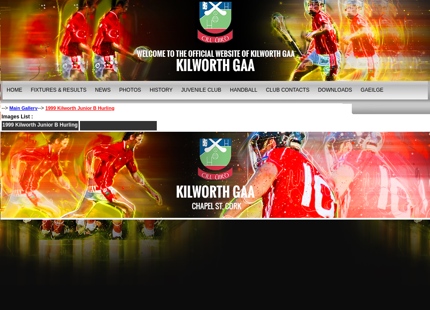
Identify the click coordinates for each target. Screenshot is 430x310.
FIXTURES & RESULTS (58, 90)
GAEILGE (372, 90)
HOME (14, 90)
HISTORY (160, 90)
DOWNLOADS (335, 90)
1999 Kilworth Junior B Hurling (80, 108)
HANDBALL (243, 90)
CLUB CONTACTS (287, 90)
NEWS (102, 90)
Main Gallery (23, 108)
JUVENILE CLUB (201, 90)
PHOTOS (130, 90)
